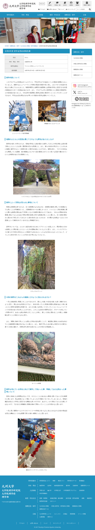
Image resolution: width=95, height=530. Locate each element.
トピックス (57, 514)
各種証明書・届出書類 (56, 498)
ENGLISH (42, 3)
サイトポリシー (71, 523)
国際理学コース (85, 485)
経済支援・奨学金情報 (72, 498)
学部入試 (42, 490)
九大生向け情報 (25, 46)
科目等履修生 (43, 493)
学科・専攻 (25, 15)
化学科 (49, 485)
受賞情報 (72, 514)
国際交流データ (78, 75)
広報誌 (65, 514)
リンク (61, 9)
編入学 (49, 490)
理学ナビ (50, 517)
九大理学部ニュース (45, 514)
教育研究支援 (43, 501)
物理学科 (42, 485)
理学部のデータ (71, 481)
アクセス (41, 9)
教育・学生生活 (55, 15)
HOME (7, 46)
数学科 (68, 485)
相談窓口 (89, 498)
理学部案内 (10, 15)
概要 (54, 481)
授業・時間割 (43, 498)
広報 (84, 15)
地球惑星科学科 (58, 485)
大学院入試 (57, 490)
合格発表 (81, 490)
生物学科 (75, 485)
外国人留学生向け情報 (80, 64)
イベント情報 (82, 514)
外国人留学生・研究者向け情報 (60, 506)
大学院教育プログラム (69, 490)
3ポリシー (53, 501)
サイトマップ (70, 9)
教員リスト (61, 481)
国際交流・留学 (70, 15)
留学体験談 (34, 46)
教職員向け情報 (78, 69)
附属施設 (81, 481)
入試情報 (40, 15)
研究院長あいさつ (45, 481)
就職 (83, 498)
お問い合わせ (52, 9)
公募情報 (42, 517)
